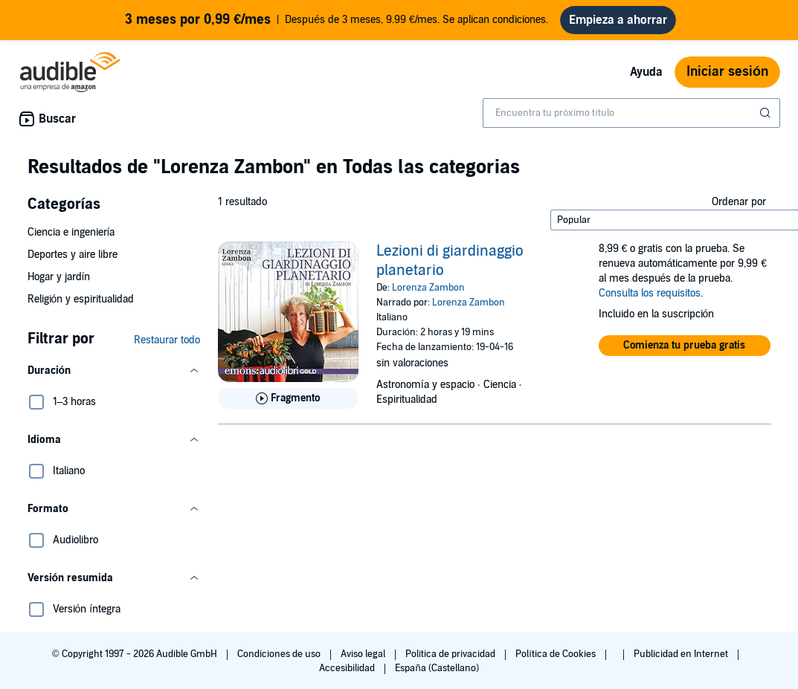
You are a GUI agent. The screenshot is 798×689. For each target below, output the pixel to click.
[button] (114, 371)
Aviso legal (364, 654)
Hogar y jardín (59, 277)
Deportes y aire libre (73, 254)
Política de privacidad (451, 654)
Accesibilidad (348, 668)
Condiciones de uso (280, 654)
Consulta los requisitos (650, 293)
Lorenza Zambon (428, 288)
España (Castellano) (436, 668)
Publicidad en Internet (682, 654)
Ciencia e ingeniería (71, 232)
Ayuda (646, 72)
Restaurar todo (167, 340)
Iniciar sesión (727, 72)
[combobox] (631, 113)
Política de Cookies (556, 654)
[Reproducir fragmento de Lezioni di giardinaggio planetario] (288, 398)
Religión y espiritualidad (81, 299)
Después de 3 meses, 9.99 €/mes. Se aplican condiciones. (336, 20)
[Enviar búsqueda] (766, 113)
